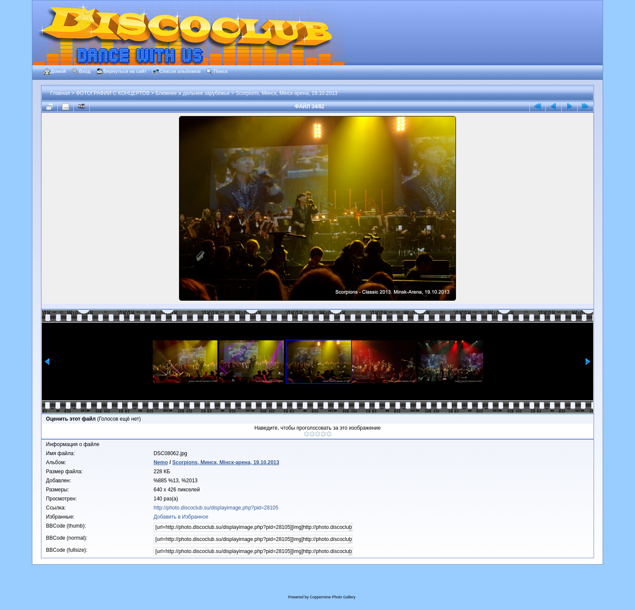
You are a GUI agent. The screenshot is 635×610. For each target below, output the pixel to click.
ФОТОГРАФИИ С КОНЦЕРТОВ (113, 93)
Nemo (161, 462)
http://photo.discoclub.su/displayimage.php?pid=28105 (216, 508)
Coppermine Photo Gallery (332, 597)
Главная (60, 93)
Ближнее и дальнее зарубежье (193, 93)
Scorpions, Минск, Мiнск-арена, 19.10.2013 (286, 93)
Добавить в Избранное (181, 517)
